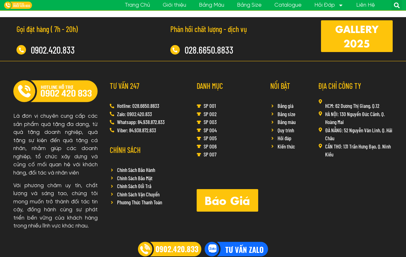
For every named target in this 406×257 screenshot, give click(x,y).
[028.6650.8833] (175, 50)
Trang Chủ (137, 5)
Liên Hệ (365, 5)
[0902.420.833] (21, 50)
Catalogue (288, 5)
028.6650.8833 (209, 50)
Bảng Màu (211, 5)
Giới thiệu (174, 5)
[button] (396, 5)
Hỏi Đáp (329, 5)
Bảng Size (249, 5)
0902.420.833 (53, 50)
